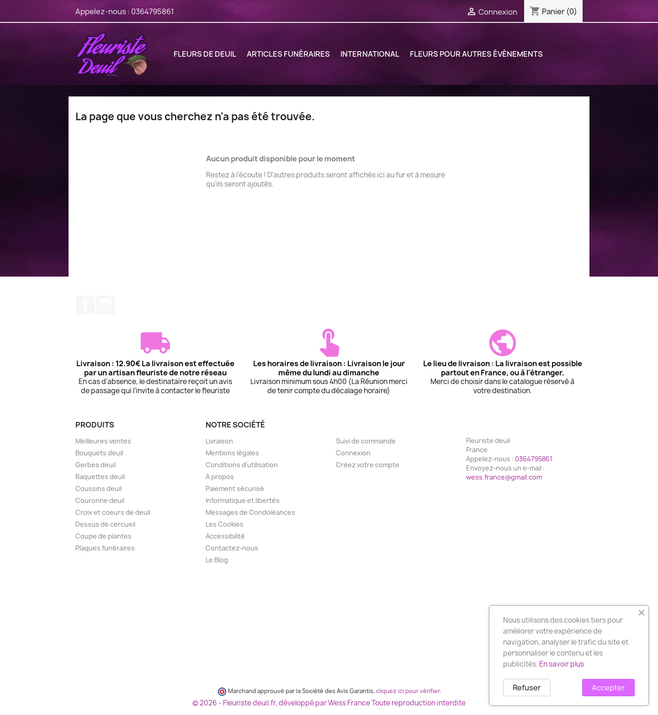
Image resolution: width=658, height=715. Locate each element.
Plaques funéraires (105, 548)
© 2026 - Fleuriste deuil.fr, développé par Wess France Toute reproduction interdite (329, 703)
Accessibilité (225, 536)
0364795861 (152, 11)
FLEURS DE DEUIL (205, 54)
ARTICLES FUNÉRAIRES (288, 54)
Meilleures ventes (103, 441)
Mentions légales (232, 452)
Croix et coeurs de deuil (112, 512)
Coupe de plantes (103, 536)
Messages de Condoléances (250, 512)
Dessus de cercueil (105, 524)
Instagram (105, 305)
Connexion (353, 452)
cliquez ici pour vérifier (408, 691)
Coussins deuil (98, 488)
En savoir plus (561, 664)
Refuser (527, 688)
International (369, 54)
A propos (220, 476)
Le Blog (217, 559)
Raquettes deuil (100, 476)
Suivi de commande (366, 441)
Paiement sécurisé (235, 488)
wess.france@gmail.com (504, 477)
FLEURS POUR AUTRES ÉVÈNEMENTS (476, 54)
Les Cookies (225, 524)
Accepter (608, 688)
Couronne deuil (99, 500)
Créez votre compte (367, 464)
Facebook (85, 305)
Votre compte (365, 425)
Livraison (219, 441)
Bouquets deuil (99, 452)
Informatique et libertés (243, 500)
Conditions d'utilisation (242, 464)
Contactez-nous (232, 548)
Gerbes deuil (95, 464)
